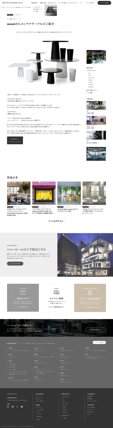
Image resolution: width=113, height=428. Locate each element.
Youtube (22, 406)
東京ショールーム (13, 363)
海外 (87, 354)
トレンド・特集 (40, 409)
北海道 (10, 348)
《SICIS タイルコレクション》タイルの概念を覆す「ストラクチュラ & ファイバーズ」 (93, 214)
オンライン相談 (39, 401)
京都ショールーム (39, 369)
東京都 (10, 360)
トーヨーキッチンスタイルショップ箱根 (18, 380)
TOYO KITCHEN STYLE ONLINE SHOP (16, 400)
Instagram (8, 407)
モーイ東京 (12, 367)
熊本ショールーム (65, 382)
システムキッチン (91, 70)
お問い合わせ (90, 412)
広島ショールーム (65, 363)
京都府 (36, 367)
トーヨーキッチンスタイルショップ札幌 (18, 350)
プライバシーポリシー (92, 401)
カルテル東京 (12, 365)
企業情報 (89, 396)
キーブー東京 (12, 369)
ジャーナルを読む (62, 3)
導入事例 (39, 416)
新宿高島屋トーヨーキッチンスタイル (18, 374)
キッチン (38, 412)
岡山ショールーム (65, 357)
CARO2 (90, 82)
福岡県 (62, 373)
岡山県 (62, 354)
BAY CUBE (91, 77)
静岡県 (36, 354)
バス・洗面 (90, 92)
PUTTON (90, 84)
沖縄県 (87, 348)
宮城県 (10, 354)
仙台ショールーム (13, 357)
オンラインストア (72, 3)
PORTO (90, 80)
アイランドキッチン (91, 108)
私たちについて (52, 3)
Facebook (13, 407)
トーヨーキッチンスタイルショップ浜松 (44, 357)
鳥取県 (62, 348)
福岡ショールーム (65, 375)
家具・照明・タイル (92, 90)
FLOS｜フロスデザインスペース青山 (18, 372)
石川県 (36, 348)
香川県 (62, 367)
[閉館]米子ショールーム (67, 350)
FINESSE (90, 87)
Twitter (17, 407)
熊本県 (62, 379)
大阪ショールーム (39, 379)
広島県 (62, 360)
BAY (89, 75)
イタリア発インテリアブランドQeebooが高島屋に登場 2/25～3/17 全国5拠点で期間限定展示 (42, 214)
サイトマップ (90, 409)
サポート (89, 414)
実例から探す (43, 3)
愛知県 (36, 360)
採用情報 (89, 398)
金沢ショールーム (39, 350)
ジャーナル (9, 7)
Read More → (15, 140)
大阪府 (36, 377)
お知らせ (38, 419)
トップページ (3, 7)
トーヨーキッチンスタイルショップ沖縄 (96, 350)
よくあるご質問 (91, 407)
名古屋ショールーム (40, 363)
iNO (89, 73)
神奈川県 (10, 378)
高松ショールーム (65, 369)
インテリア (13, 7)
